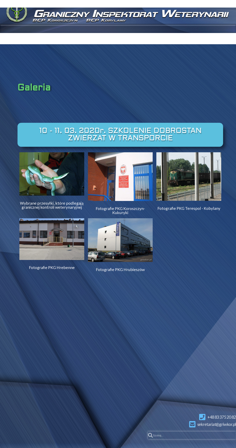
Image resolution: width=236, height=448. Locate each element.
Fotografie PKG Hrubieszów (120, 269)
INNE (223, 37)
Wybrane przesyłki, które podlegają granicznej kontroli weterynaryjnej (52, 205)
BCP (122, 37)
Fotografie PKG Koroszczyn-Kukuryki (120, 210)
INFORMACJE (193, 37)
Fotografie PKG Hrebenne (51, 267)
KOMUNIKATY (67, 38)
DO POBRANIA (152, 37)
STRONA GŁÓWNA (25, 38)
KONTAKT (99, 38)
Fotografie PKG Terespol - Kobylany (189, 208)
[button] (120, 135)
